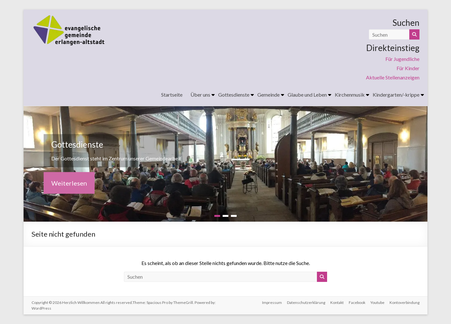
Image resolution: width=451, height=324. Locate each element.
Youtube (377, 302)
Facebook (357, 302)
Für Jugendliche (402, 59)
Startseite (172, 95)
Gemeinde (268, 95)
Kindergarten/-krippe (396, 95)
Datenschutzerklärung (306, 302)
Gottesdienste (233, 95)
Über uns (200, 95)
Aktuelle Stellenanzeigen (392, 77)
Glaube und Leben (307, 95)
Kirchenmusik (350, 95)
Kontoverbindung (404, 302)
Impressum (272, 302)
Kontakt (337, 302)
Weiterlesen (69, 183)
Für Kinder (408, 68)
